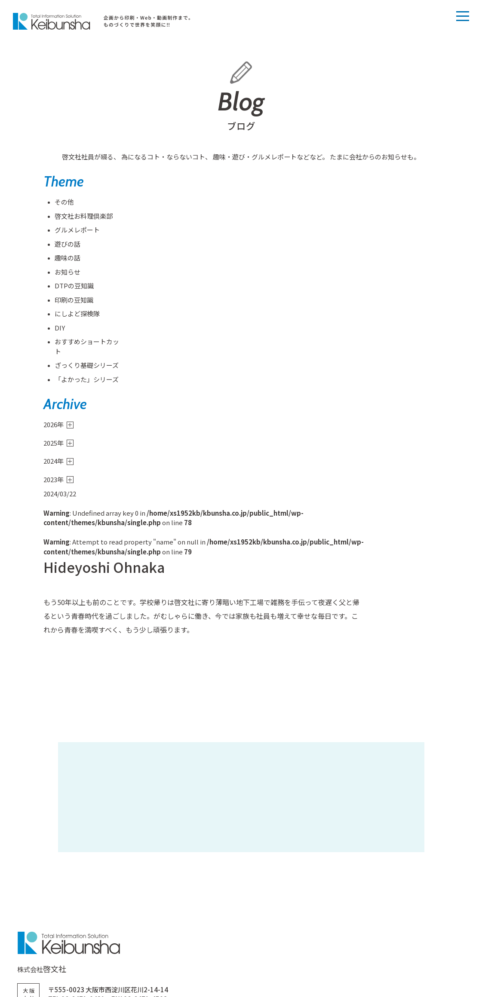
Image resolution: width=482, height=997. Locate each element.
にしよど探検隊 (76, 315)
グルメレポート (76, 231)
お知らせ (67, 273)
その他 (63, 203)
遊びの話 (67, 245)
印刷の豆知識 (73, 301)
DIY (59, 328)
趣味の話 (67, 259)
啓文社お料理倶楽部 (83, 217)
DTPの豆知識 (73, 287)
